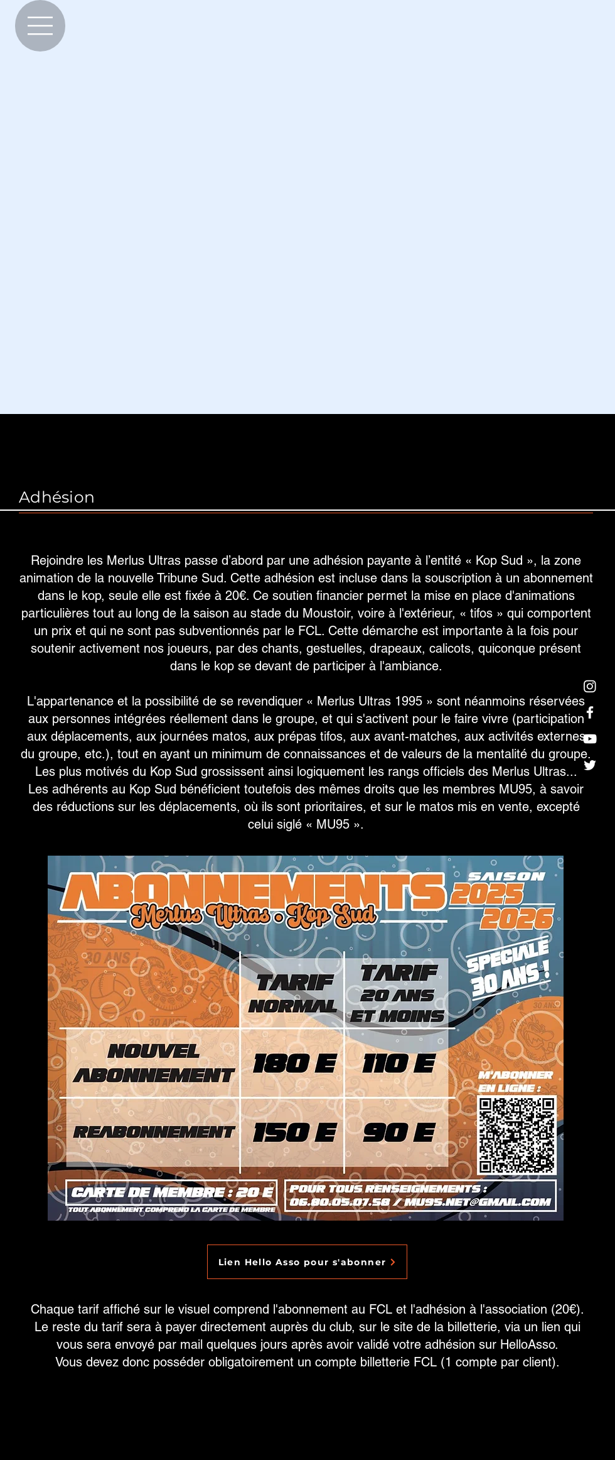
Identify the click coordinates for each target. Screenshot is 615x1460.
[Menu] (40, 26)
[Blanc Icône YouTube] (590, 739)
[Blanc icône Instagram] (590, 686)
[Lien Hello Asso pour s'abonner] (307, 1262)
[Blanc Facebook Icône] (590, 712)
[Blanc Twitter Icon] (590, 765)
